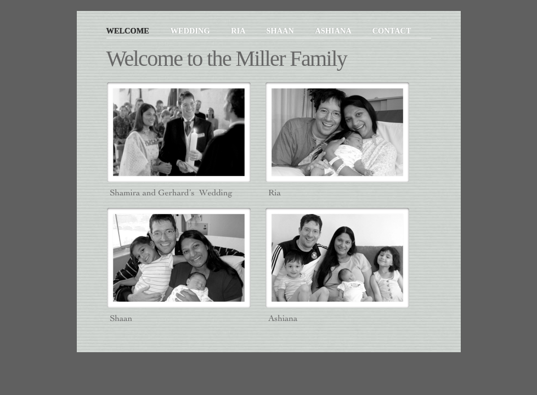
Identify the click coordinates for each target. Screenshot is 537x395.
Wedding (191, 30)
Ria (239, 30)
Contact (391, 30)
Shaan (281, 30)
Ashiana (334, 30)
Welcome (128, 30)
